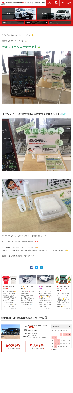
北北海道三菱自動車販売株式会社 (24, 318)
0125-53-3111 (32, 331)
